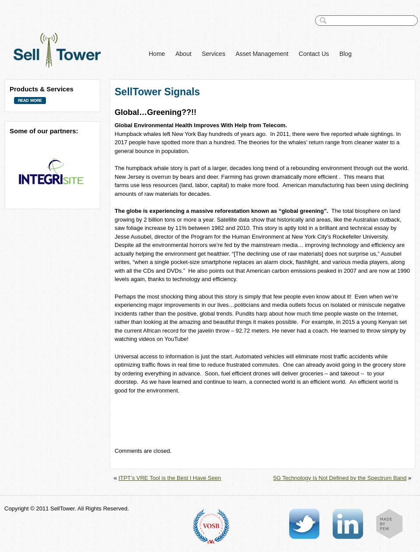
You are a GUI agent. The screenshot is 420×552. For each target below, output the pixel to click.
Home (157, 53)
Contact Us (314, 53)
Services (213, 53)
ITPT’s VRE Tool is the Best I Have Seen (170, 478)
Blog (346, 53)
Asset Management (262, 53)
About (183, 53)
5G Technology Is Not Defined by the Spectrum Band (339, 478)
